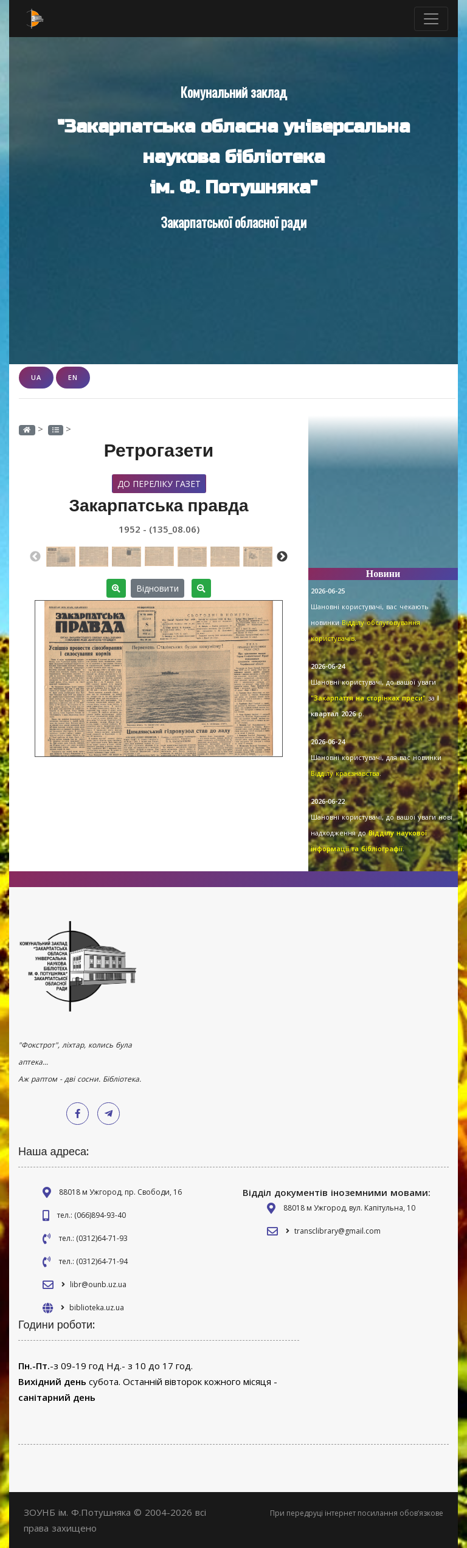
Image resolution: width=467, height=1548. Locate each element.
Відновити (157, 587)
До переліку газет (159, 483)
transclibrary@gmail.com (337, 1231)
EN (73, 377)
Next (282, 556)
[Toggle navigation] (431, 19)
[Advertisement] (383, 497)
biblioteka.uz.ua (96, 1307)
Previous (35, 556)
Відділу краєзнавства (345, 773)
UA (36, 377)
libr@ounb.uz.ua (98, 1284)
